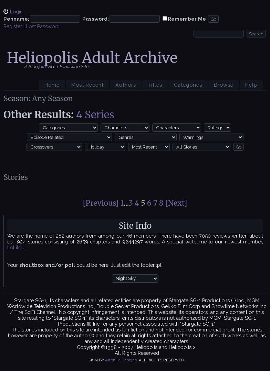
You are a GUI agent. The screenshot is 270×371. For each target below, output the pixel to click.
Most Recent (87, 85)
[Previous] (101, 203)
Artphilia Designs (121, 360)
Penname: (16, 19)
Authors (125, 85)
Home (52, 85)
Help (251, 85)
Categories (188, 85)
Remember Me (187, 19)
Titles (155, 85)
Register (12, 26)
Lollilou (15, 247)
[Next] (176, 203)
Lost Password (43, 26)
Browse (223, 85)
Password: (95, 19)
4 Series (95, 114)
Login (16, 11)
